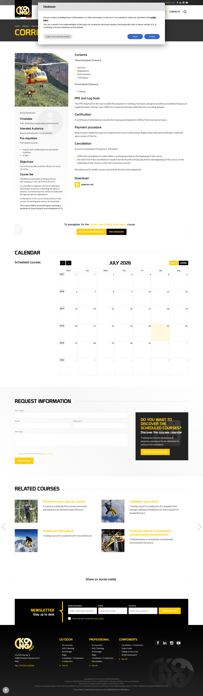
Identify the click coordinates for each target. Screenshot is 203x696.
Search (185, 11)
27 (76, 343)
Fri (142, 270)
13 (76, 308)
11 (168, 291)
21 (94, 326)
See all (65, 665)
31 (149, 343)
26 (186, 326)
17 (149, 308)
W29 (62, 308)
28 (94, 343)
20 (76, 326)
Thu (124, 270)
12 (186, 291)
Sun (178, 270)
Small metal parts (129, 654)
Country (132, 605)
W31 (62, 343)
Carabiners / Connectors (73, 658)
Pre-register (116, 232)
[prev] (62, 263)
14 (94, 308)
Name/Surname (75, 605)
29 (76, 274)
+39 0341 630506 (26, 665)
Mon (69, 270)
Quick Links (127, 648)
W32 (62, 360)
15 (113, 308)
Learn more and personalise (58, 36)
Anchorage (67, 651)
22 (113, 326)
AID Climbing (68, 648)
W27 (62, 274)
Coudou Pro (67, 661)
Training (25, 26)
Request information (91, 232)
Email (18, 421)
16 (131, 308)
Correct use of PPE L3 (17, 501)
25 (168, 326)
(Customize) (98, 690)
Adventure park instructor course (24, 531)
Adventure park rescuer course (110, 501)
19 (186, 308)
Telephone (78, 421)
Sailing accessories (130, 651)
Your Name (20, 410)
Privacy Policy (47, 454)
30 (94, 274)
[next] (68, 263)
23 (131, 326)
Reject (135, 36)
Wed (105, 270)
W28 (62, 291)
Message (19, 431)
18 (168, 308)
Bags (64, 654)
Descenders (97, 661)
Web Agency (125, 690)
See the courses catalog (155, 452)
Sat (160, 270)
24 (149, 326)
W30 (62, 325)
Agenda (183, 263)
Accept (152, 36)
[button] (4, 527)
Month (174, 263)
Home (17, 26)
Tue (87, 270)
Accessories (67, 645)
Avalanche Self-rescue (104, 531)
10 (149, 291)
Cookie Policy (88, 690)
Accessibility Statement (111, 690)
